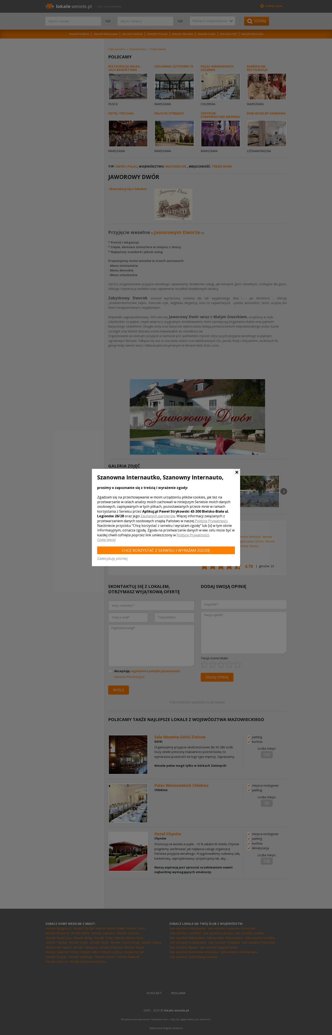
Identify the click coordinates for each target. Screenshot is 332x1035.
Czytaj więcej (106, 539)
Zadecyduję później (112, 558)
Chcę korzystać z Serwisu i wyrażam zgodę (166, 550)
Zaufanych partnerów (158, 516)
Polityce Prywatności (211, 521)
